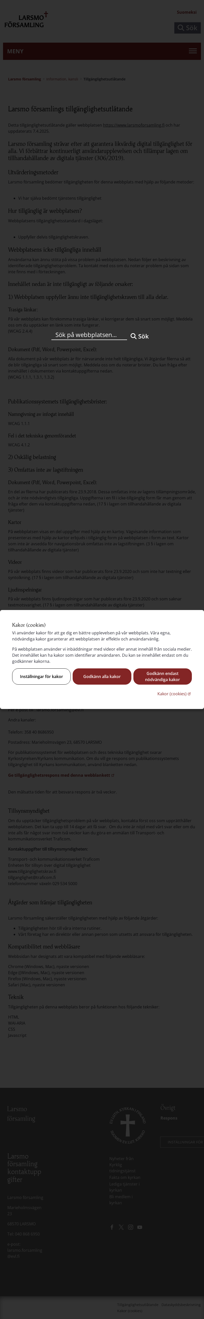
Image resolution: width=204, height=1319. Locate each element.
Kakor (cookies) (174, 694)
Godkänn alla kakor (102, 676)
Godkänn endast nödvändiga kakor (162, 676)
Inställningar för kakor (41, 676)
